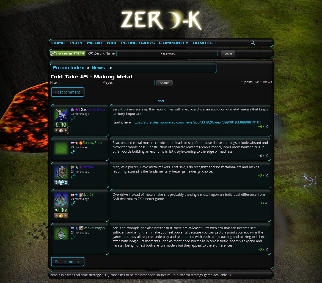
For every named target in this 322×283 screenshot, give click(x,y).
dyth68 (88, 194)
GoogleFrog (96, 109)
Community (173, 42)
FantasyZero (92, 142)
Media (94, 42)
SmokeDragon (94, 228)
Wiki (111, 42)
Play (76, 42)
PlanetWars (138, 42)
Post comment (67, 92)
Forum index (68, 67)
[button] (228, 53)
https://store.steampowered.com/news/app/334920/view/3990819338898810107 (196, 122)
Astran (88, 167)
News (98, 67)
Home (58, 42)
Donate (203, 42)
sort (161, 101)
